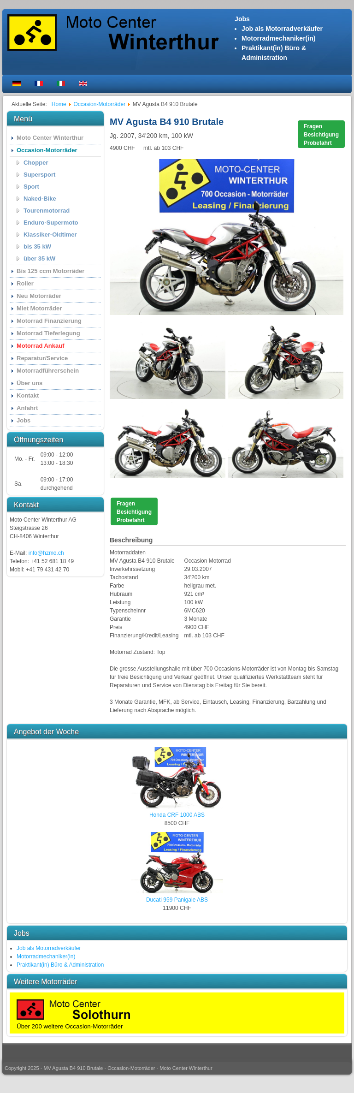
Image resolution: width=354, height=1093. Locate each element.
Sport (31, 186)
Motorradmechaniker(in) (278, 38)
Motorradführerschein (48, 370)
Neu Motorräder (39, 295)
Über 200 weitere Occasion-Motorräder (70, 1026)
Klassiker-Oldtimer (50, 234)
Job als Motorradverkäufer (282, 28)
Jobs (23, 420)
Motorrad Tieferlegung (48, 333)
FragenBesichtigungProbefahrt (321, 134)
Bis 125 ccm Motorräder (50, 270)
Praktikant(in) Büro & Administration (60, 965)
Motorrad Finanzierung (49, 320)
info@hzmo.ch (46, 553)
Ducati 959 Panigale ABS (177, 900)
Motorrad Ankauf (41, 345)
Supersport (39, 174)
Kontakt (28, 395)
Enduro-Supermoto (51, 222)
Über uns (29, 383)
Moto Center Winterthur (50, 137)
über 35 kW (39, 258)
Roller (25, 283)
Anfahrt (27, 407)
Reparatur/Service (42, 358)
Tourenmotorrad (47, 210)
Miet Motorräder (39, 308)
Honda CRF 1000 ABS (177, 815)
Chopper (36, 162)
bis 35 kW (37, 246)
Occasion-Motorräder (47, 150)
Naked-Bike (40, 198)
